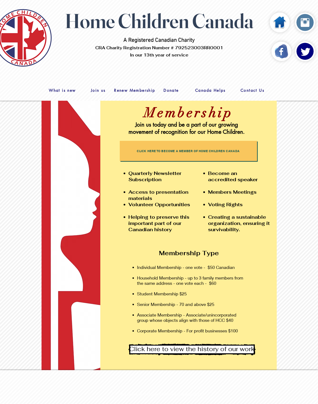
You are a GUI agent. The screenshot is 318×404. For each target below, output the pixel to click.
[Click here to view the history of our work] (192, 349)
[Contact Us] (252, 90)
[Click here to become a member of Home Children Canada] (188, 151)
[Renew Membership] (134, 90)
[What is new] (62, 90)
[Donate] (171, 90)
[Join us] (98, 90)
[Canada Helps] (210, 90)
